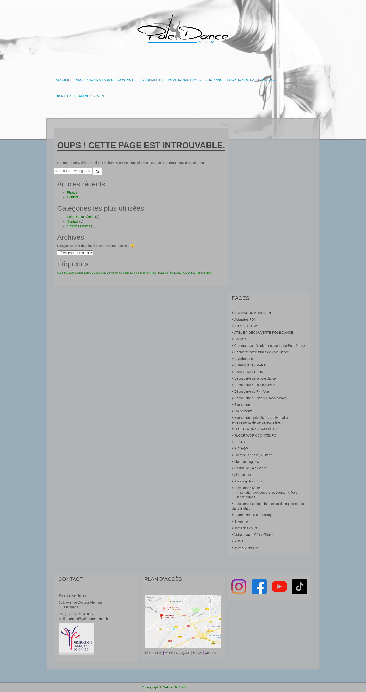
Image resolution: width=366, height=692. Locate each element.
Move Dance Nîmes (184, 80)
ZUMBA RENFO (246, 548)
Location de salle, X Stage (251, 80)
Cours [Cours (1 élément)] (126, 272)
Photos (72, 192)
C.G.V (197, 653)
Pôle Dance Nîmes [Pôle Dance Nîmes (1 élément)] (192, 272)
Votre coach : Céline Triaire (254, 534)
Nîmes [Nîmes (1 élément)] (152, 272)
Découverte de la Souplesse (254, 385)
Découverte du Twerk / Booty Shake (260, 398)
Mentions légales (246, 462)
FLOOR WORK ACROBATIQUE (257, 429)
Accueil (63, 80)
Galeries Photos (78, 226)
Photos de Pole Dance (250, 468)
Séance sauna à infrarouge (254, 515)
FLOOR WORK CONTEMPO (255, 435)
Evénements (151, 80)
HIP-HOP (241, 448)
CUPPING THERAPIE (250, 365)
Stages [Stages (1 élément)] (208, 272)
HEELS (239, 442)
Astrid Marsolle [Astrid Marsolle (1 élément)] (65, 272)
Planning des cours (248, 481)
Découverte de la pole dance (255, 378)
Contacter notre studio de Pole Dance (261, 352)
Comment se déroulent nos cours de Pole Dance (269, 346)
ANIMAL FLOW (245, 326)
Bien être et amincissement (81, 96)
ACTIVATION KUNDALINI (253, 313)
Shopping (214, 80)
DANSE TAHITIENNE (250, 372)
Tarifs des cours (245, 528)
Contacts (127, 80)
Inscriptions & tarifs (94, 80)
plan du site (242, 475)
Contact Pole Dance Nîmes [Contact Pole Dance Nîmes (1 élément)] (107, 272)
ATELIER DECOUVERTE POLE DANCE (263, 332)
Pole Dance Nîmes (80, 217)
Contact (72, 197)
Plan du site (153, 653)
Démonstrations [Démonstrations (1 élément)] (139, 272)
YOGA (239, 541)
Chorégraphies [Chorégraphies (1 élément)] (82, 272)
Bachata (240, 339)
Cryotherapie (243, 359)
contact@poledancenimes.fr (87, 619)
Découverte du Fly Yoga (251, 391)
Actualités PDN (245, 319)
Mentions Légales (177, 653)
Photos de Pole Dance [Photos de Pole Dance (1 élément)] (169, 272)
